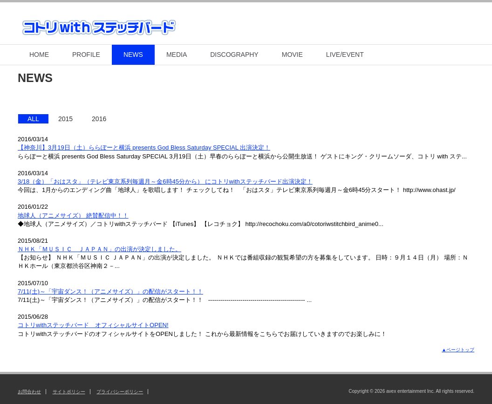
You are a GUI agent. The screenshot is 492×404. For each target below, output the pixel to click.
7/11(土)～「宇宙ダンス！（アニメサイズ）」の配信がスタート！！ (110, 291)
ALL (33, 119)
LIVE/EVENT (345, 54)
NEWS (133, 54)
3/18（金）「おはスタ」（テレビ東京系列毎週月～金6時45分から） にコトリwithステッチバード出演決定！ (165, 181)
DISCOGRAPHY (234, 54)
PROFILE (86, 54)
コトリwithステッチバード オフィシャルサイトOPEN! (93, 325)
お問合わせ (29, 391)
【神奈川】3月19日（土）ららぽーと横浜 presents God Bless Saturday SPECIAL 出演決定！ (144, 147)
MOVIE (292, 54)
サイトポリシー (69, 391)
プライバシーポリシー (119, 391)
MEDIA (176, 54)
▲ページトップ (458, 349)
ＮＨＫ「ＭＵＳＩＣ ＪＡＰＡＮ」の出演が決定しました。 (99, 249)
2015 (65, 119)
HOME (39, 54)
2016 (99, 119)
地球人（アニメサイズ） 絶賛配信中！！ (73, 215)
